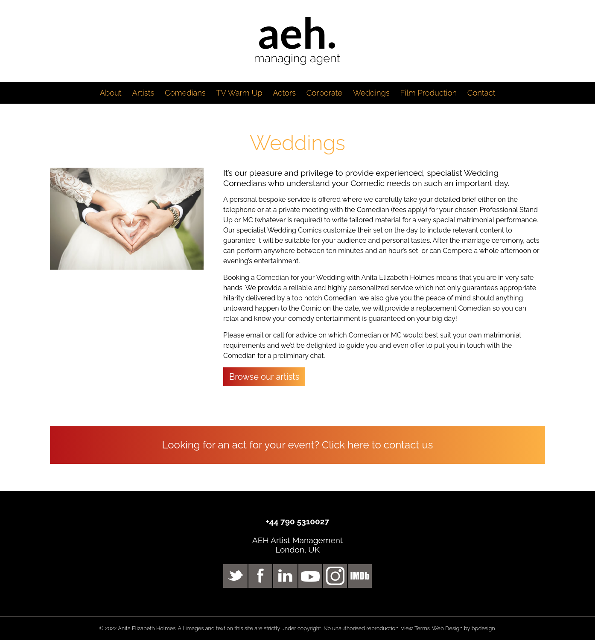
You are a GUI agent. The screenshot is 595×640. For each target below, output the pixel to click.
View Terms (415, 628)
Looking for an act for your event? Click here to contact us (297, 445)
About (110, 92)
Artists (143, 92)
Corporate (324, 92)
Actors (284, 92)
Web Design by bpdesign (463, 628)
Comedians (185, 92)
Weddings (371, 92)
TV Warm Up (239, 92)
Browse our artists (264, 377)
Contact (481, 92)
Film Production (428, 92)
